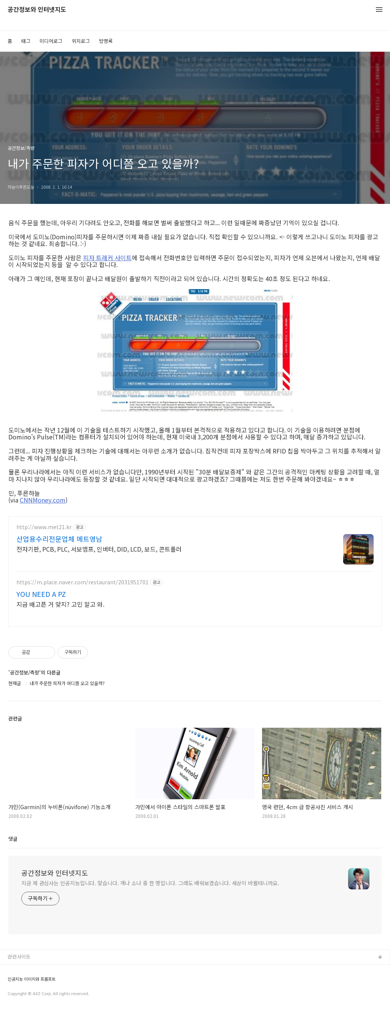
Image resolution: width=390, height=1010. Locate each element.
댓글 (13, 838)
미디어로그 (51, 41)
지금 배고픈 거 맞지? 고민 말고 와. (60, 604)
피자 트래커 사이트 (107, 257)
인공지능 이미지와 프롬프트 (32, 979)
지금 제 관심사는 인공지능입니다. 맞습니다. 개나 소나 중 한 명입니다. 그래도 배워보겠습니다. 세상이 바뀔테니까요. (150, 883)
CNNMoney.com (43, 499)
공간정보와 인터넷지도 (37, 10)
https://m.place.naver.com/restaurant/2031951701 (82, 582)
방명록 (106, 41)
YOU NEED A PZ (41, 593)
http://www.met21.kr (44, 527)
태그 (25, 41)
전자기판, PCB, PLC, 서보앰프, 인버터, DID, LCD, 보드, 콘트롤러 (99, 548)
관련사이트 (19, 956)
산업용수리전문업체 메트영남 (59, 538)
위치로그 (81, 41)
